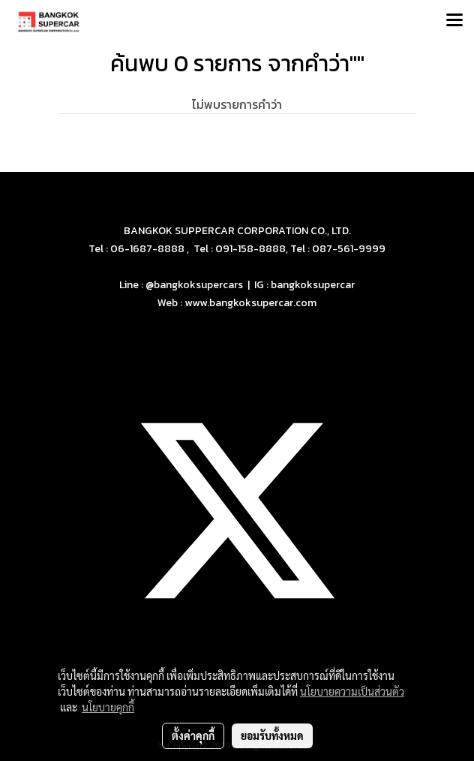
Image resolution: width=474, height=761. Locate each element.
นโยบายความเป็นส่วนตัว (352, 691)
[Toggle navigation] (454, 21)
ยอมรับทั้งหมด (272, 735)
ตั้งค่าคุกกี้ (193, 735)
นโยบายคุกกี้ (108, 707)
